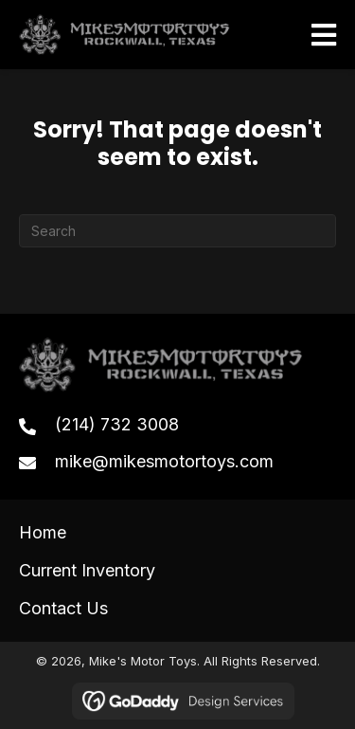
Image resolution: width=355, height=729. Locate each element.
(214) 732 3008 (117, 424)
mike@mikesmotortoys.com (164, 461)
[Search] (177, 230)
